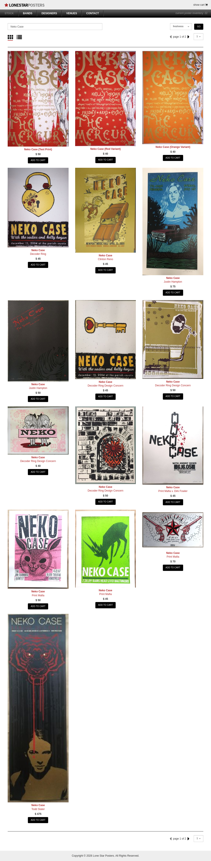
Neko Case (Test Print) (38, 149)
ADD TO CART (38, 160)
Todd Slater (38, 809)
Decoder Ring (38, 254)
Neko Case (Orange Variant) (173, 147)
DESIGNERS (49, 13)
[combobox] (181, 26)
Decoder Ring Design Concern (105, 385)
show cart (200, 4)
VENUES (71, 13)
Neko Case (38, 250)
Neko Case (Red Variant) (105, 148)
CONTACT (92, 13)
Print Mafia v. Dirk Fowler (173, 491)
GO (198, 26)
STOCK (9, 13)
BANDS (27, 13)
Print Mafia (38, 595)
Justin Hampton (173, 281)
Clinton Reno (105, 259)
